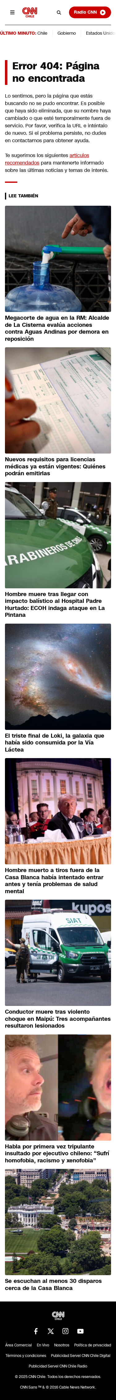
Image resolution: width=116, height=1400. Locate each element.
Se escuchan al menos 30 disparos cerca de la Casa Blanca (53, 1284)
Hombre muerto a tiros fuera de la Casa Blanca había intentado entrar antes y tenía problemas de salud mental (54, 880)
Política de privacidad (92, 1345)
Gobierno (67, 33)
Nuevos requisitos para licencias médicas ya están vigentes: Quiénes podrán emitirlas (55, 466)
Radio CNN (90, 12)
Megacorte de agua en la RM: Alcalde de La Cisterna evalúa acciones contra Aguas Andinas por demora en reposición (57, 328)
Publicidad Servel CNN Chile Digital (80, 1355)
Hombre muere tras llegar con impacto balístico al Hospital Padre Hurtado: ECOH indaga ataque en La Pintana (55, 604)
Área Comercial (18, 1345)
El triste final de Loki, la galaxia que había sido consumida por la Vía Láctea (54, 743)
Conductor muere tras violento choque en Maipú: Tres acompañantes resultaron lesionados (58, 1019)
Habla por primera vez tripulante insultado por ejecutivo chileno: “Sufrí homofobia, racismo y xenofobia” (57, 1154)
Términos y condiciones (26, 1355)
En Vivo (43, 1345)
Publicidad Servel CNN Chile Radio (58, 1366)
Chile (42, 33)
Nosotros (61, 1345)
